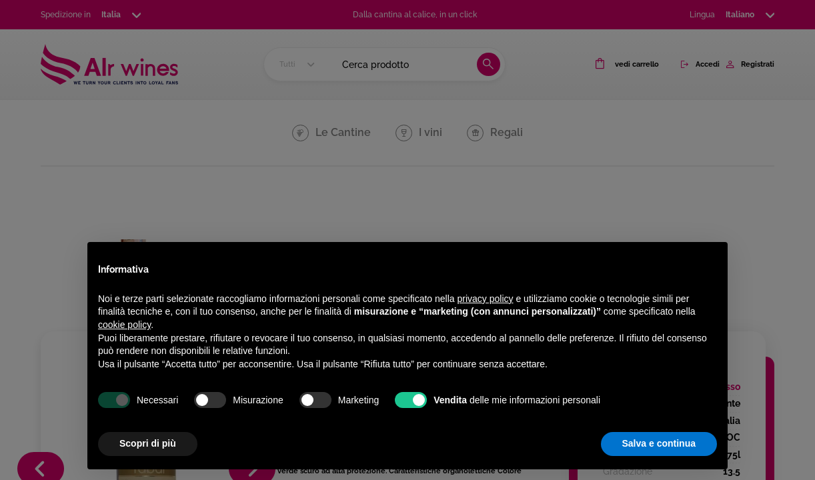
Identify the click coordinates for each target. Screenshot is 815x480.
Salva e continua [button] (659, 443)
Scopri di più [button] (147, 443)
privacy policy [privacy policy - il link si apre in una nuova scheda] (486, 298)
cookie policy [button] (124, 324)
